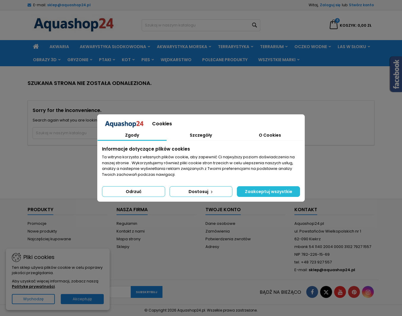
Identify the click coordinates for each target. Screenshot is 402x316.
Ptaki (105, 60)
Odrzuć (133, 192)
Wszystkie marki (277, 60)
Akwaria (59, 47)
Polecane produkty (225, 60)
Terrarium (272, 47)
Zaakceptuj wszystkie (268, 192)
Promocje (37, 223)
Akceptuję (82, 299)
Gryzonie (77, 60)
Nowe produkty (42, 231)
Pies (145, 60)
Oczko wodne (310, 47)
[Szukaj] (201, 25)
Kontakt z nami (131, 231)
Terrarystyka (233, 47)
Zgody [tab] (132, 135)
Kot (126, 60)
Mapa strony (129, 239)
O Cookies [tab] (270, 135)
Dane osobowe (220, 223)
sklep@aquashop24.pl (69, 4)
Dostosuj (201, 192)
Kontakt (305, 209)
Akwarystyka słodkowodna (113, 47)
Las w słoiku (352, 47)
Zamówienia (217, 231)
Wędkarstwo (176, 60)
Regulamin (127, 223)
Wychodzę (33, 299)
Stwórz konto (361, 4)
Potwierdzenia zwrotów (228, 239)
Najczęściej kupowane (49, 239)
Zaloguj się (330, 4)
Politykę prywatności (33, 286)
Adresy (212, 246)
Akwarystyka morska (182, 47)
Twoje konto (223, 209)
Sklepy (123, 246)
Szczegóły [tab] (201, 135)
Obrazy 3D (45, 60)
